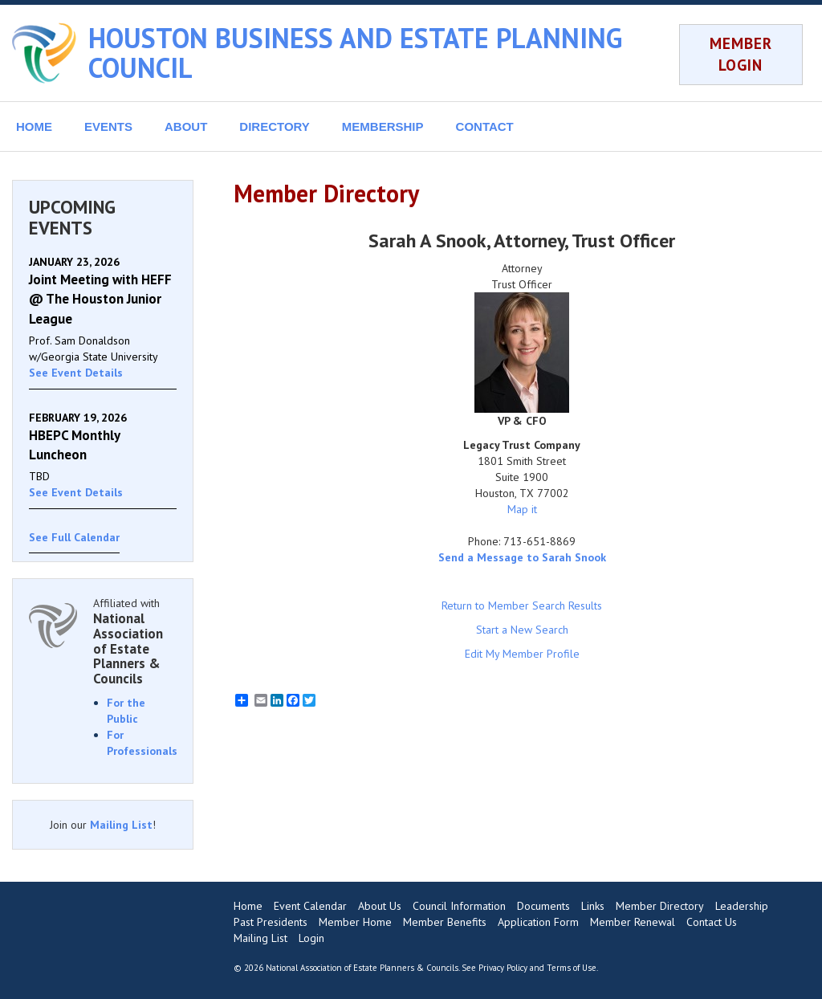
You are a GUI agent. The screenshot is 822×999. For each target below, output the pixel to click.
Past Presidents (270, 922)
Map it (522, 509)
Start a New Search (522, 629)
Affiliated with (135, 641)
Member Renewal (632, 922)
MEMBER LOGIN (741, 54)
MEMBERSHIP (383, 126)
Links (592, 906)
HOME (34, 126)
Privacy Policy (502, 967)
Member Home (355, 922)
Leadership (741, 906)
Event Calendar (310, 906)
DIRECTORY (274, 126)
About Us (379, 906)
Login (311, 938)
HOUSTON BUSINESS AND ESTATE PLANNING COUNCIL (355, 52)
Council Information (459, 906)
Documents (543, 906)
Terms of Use (571, 967)
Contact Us (711, 922)
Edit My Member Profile (522, 653)
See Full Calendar (74, 537)
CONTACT (485, 126)
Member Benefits (444, 922)
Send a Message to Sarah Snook (522, 557)
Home (248, 906)
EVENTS (108, 126)
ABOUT (186, 126)
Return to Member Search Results (522, 605)
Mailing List (121, 825)
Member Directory (660, 906)
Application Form (538, 922)
